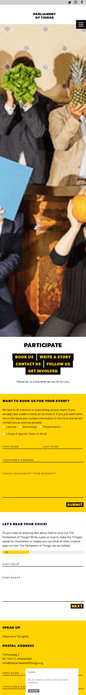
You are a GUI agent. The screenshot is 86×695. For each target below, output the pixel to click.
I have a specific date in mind (26, 434)
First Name (10, 673)
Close (34, 691)
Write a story (55, 357)
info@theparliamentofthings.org (22, 663)
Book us (24, 357)
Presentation (52, 427)
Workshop (30, 427)
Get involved (43, 371)
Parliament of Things (44, 15)
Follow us (58, 364)
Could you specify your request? (29, 473)
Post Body (11, 577)
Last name (51, 446)
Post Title (10, 564)
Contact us (28, 364)
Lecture (11, 427)
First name (10, 446)
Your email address (18, 460)
